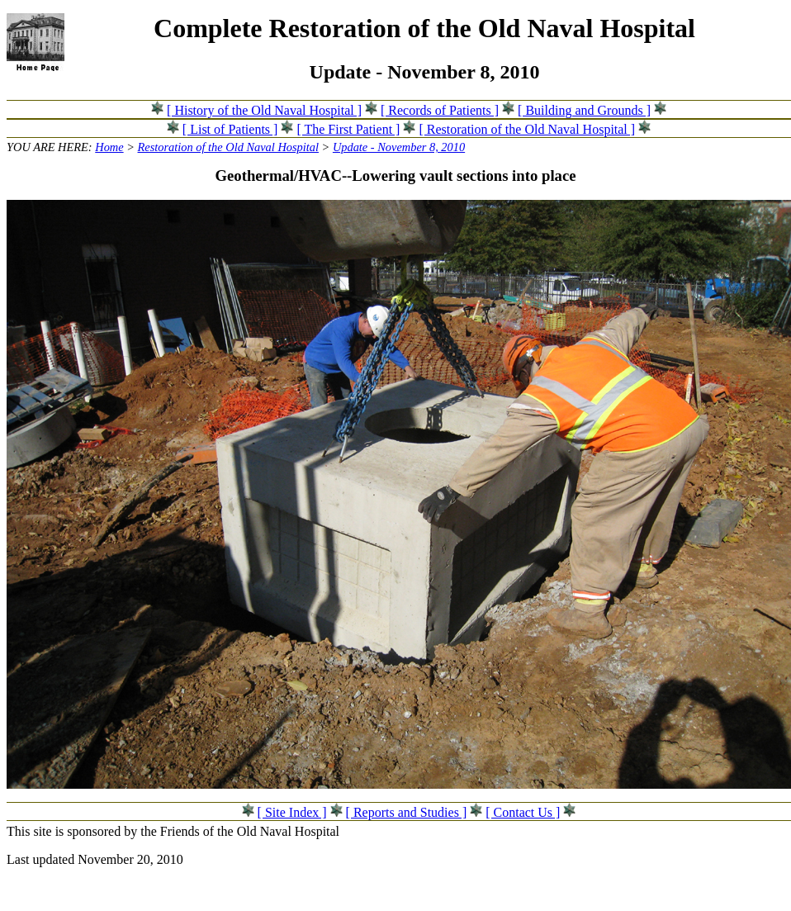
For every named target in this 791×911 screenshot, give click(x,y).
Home (109, 147)
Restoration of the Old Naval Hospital (228, 147)
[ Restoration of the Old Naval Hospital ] (527, 129)
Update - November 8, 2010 (399, 147)
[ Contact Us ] (522, 812)
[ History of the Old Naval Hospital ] (264, 110)
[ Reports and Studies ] (406, 812)
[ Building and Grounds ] (584, 110)
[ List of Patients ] (230, 129)
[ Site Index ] (292, 812)
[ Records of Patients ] (440, 110)
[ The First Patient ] (348, 129)
